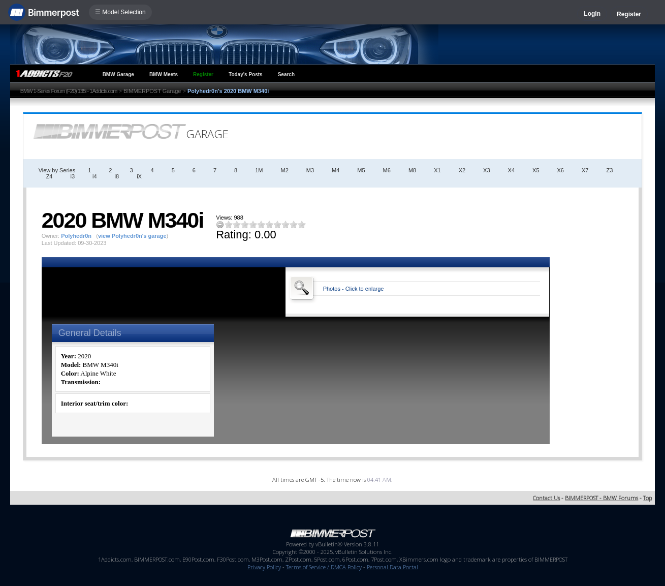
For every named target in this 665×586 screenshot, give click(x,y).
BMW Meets (163, 74)
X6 (560, 170)
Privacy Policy (264, 567)
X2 (462, 170)
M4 (335, 170)
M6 (387, 170)
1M (259, 170)
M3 (310, 170)
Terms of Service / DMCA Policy (324, 567)
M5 (361, 170)
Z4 (49, 176)
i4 (94, 176)
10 (302, 224)
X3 (486, 170)
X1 (437, 170)
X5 (535, 170)
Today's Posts (246, 74)
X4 (511, 170)
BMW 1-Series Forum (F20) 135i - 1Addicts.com (68, 91)
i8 (117, 176)
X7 (585, 170)
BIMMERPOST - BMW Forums (601, 498)
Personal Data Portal (392, 567)
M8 (412, 170)
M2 (284, 170)
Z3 (609, 170)
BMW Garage (118, 74)
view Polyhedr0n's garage (132, 236)
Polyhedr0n (76, 236)
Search (286, 74)
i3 (72, 176)
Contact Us (546, 498)
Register (629, 14)
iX (139, 176)
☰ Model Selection (120, 12)
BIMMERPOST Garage (152, 91)
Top (647, 498)
